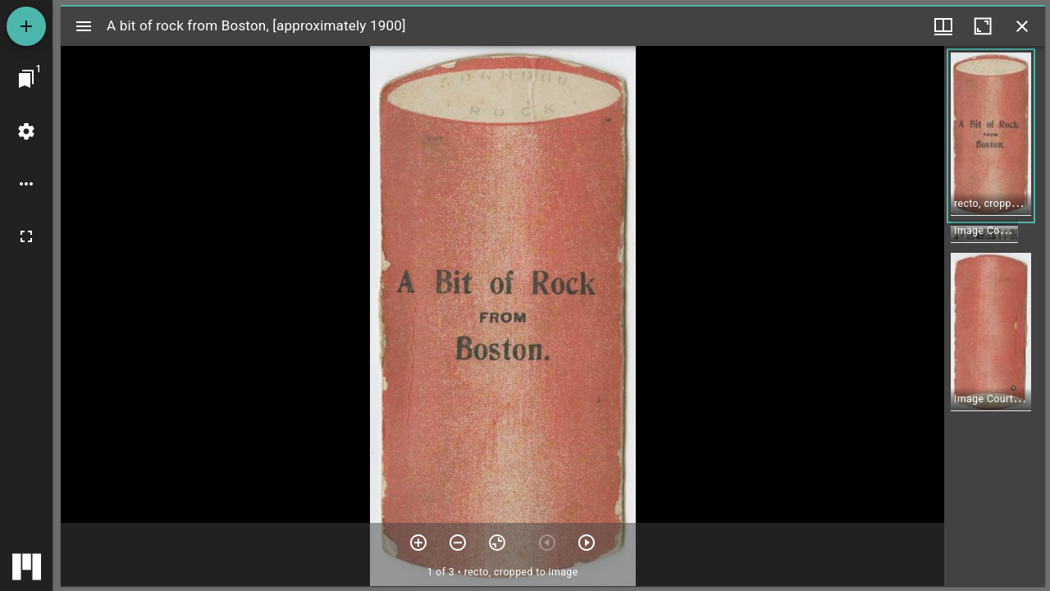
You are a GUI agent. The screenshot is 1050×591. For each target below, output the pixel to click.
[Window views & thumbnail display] (943, 26)
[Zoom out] (457, 542)
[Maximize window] (982, 26)
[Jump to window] (26, 78)
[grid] (994, 316)
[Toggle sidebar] (83, 26)
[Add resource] (26, 26)
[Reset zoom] (497, 542)
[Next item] (586, 542)
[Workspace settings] (26, 131)
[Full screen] (26, 236)
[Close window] (1022, 26)
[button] (991, 136)
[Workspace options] (26, 184)
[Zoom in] (418, 542)
